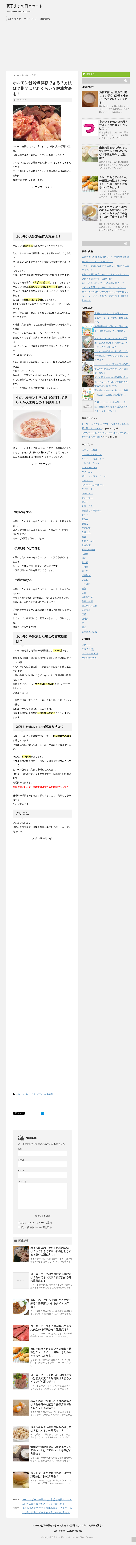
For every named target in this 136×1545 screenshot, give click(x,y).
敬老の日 (86, 532)
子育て (85, 523)
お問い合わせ (14, 18)
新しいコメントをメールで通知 (36, 1222)
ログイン (86, 644)
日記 (84, 536)
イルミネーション (91, 463)
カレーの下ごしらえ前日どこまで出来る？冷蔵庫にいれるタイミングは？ (50, 1303)
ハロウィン (87, 493)
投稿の (88, 649)
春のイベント (88, 541)
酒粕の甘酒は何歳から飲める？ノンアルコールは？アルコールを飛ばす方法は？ (50, 1450)
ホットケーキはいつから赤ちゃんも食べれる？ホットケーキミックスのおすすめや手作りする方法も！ (113, 213)
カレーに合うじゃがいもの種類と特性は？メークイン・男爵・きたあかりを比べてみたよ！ (50, 1352)
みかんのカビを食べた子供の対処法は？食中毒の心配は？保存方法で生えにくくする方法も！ (50, 1404)
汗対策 (85, 567)
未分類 (85, 554)
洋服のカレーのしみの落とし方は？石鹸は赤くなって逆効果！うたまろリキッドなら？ (111, 406)
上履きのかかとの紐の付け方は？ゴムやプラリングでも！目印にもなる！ (111, 317)
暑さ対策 (86, 545)
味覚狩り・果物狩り (92, 510)
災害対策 (86, 575)
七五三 (85, 502)
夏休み (85, 519)
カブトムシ (87, 471)
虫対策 (85, 618)
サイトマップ (30, 18)
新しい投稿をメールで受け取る (36, 1227)
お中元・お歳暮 (89, 450)
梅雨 (84, 558)
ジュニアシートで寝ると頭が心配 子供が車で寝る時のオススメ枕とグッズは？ (112, 368)
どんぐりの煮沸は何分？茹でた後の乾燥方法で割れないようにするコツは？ (111, 355)
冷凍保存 (48, 1094)
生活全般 (86, 584)
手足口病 (86, 528)
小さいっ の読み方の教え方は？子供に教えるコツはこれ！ (113, 125)
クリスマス (87, 480)
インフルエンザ (89, 467)
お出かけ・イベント (92, 454)
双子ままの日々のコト (24, 6)
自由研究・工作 (89, 605)
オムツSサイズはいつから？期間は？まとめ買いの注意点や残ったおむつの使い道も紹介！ (111, 342)
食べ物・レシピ (25, 1094)
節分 (84, 588)
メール (21, 1159)
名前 (20, 1149)
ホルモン (37, 1094)
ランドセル (87, 497)
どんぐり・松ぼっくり (93, 458)
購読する (89, 74)
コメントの (90, 653)
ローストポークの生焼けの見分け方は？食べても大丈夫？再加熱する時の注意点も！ (50, 1277)
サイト (21, 1170)
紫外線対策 (87, 597)
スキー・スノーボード (93, 484)
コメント (22, 1181)
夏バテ (85, 515)
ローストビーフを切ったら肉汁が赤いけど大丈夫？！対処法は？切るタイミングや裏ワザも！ (50, 1378)
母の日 (85, 562)
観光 (84, 627)
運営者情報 (45, 18)
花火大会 (86, 610)
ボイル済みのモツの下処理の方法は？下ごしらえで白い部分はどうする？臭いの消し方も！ (50, 1251)
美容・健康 (87, 601)
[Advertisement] (68, 46)
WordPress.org (89, 657)
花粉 (84, 614)
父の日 (85, 579)
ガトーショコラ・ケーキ (94, 476)
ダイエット (87, 489)
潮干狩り (86, 571)
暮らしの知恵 (88, 549)
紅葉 (84, 592)
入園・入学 (87, 506)
